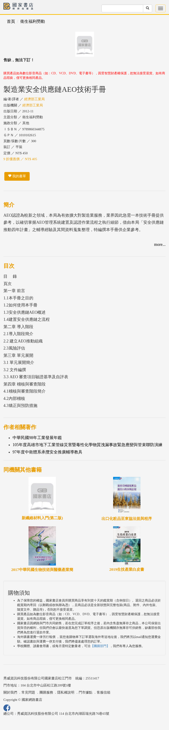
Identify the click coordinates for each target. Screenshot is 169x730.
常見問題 (28, 692)
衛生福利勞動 (32, 21)
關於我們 (10, 692)
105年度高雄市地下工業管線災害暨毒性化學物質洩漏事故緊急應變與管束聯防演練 (87, 444)
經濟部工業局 (34, 99)
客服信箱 (103, 692)
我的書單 (17, 176)
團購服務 (46, 692)
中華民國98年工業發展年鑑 (37, 437)
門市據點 (85, 692)
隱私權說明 (65, 692)
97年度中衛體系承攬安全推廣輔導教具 (47, 452)
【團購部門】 (100, 646)
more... (160, 244)
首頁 (11, 21)
